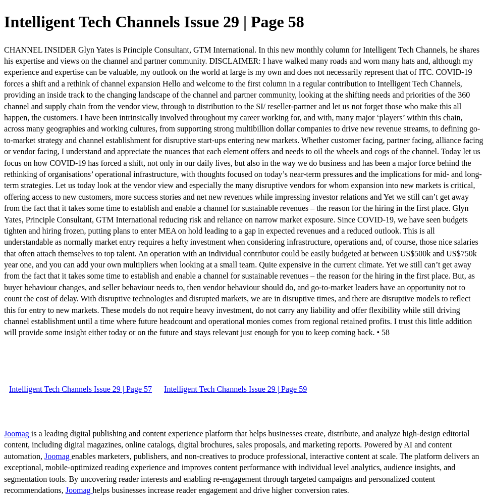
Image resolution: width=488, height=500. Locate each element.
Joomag (17, 433)
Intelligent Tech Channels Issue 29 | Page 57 (80, 389)
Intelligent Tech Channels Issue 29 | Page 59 (235, 389)
